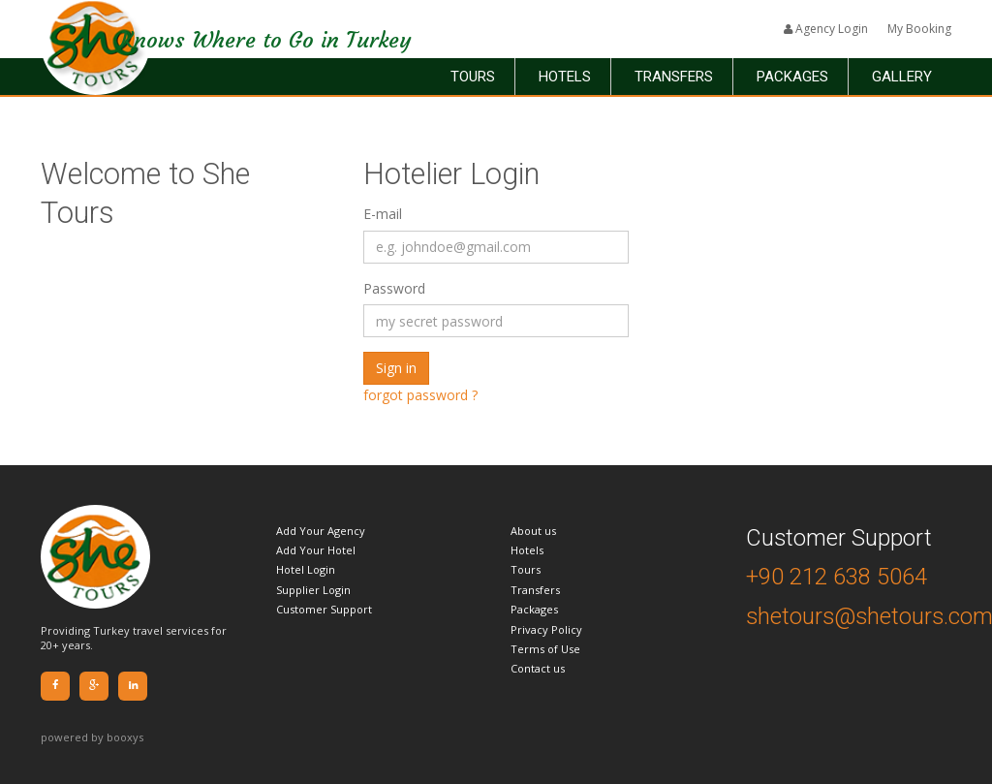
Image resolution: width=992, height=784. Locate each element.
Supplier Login (313, 589)
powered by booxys (92, 737)
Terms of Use (545, 649)
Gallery (902, 76)
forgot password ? (420, 395)
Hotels (565, 76)
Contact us (538, 668)
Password (394, 288)
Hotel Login (305, 569)
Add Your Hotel (316, 550)
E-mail (382, 213)
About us (533, 530)
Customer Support (324, 609)
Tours (472, 76)
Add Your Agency (320, 530)
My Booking (919, 28)
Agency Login (826, 28)
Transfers (674, 76)
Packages (792, 76)
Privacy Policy (546, 629)
